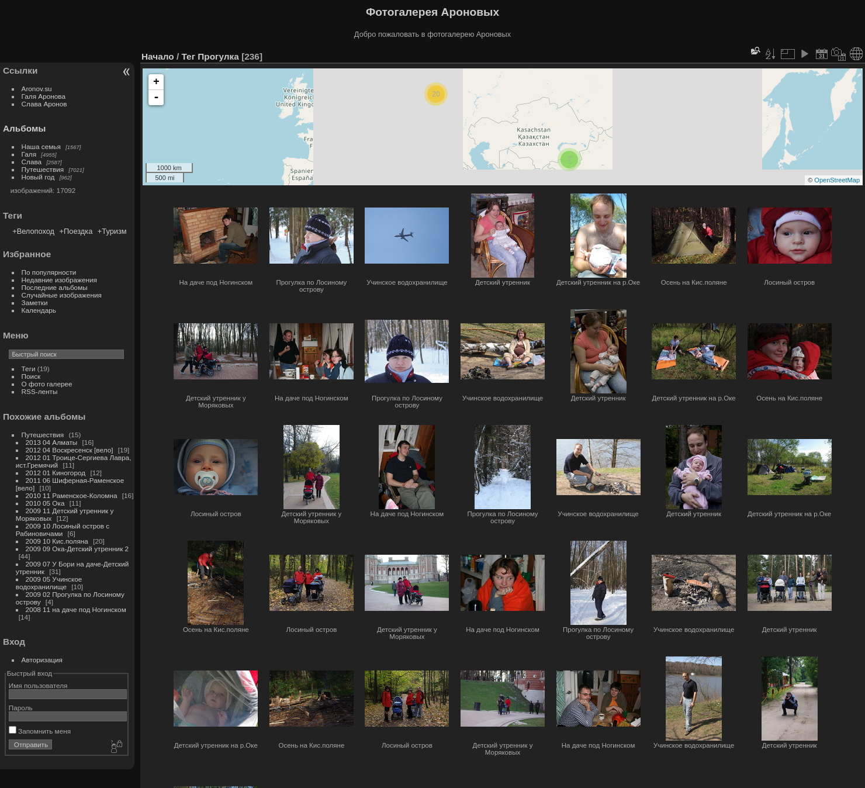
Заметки (35, 302)
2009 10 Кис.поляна (57, 541)
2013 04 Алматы (52, 442)
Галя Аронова (43, 96)
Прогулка (218, 56)
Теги (29, 368)
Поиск (31, 376)
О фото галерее (47, 384)
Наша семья (41, 146)
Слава (32, 161)
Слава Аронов (44, 104)
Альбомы (24, 128)
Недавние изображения (59, 280)
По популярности (49, 272)
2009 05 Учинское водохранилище (49, 582)
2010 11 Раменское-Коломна (71, 495)
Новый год (38, 177)
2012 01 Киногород (56, 472)
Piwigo (757, 780)
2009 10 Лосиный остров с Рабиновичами (62, 529)
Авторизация (42, 659)
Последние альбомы (55, 287)
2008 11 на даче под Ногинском (76, 609)
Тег (188, 56)
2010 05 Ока (45, 503)
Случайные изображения (62, 295)
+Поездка (76, 231)
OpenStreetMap (837, 180)
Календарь (39, 310)
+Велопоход (33, 231)
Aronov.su (37, 88)
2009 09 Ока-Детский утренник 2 (77, 548)
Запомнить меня (40, 731)
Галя (29, 154)
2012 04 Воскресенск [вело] (69, 450)
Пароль (21, 707)
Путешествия (43, 169)
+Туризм (112, 231)
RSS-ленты (40, 391)
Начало (157, 56)
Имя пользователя (38, 685)
